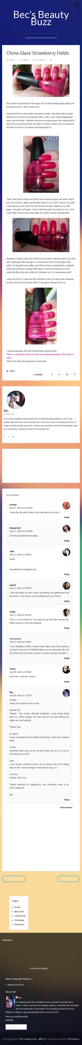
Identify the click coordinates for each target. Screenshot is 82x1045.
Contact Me (19, 915)
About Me (19, 911)
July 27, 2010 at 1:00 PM (20, 554)
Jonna (12, 669)
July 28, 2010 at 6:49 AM (20, 672)
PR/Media (19, 920)
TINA (12, 551)
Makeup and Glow (16, 985)
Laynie (13, 585)
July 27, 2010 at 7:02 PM (20, 615)
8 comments (41, 60)
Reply (66, 517)
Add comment (66, 807)
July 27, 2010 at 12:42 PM (21, 508)
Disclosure (19, 924)
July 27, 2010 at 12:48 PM (21, 531)
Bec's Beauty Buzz (41, 17)
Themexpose (73, 1039)
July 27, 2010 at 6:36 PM (20, 588)
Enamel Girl (15, 528)
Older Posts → (68, 879)
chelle (13, 612)
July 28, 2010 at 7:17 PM (20, 695)
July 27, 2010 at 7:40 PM (20, 642)
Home (17, 907)
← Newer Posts (14, 879)
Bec (13, 60)
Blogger (44, 968)
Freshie (13, 505)
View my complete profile (17, 1016)
